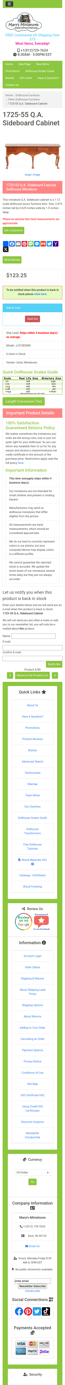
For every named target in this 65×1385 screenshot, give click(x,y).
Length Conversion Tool (24, 401)
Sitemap (32, 784)
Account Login (32, 956)
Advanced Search (32, 761)
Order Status (32, 967)
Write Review (12, 259)
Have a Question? (48, 78)
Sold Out (32, 318)
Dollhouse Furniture (28, 95)
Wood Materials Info (32, 861)
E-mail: (7, 641)
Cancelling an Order (32, 1039)
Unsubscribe (32, 1291)
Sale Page (24, 64)
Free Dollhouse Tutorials (32, 846)
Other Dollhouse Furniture (24, 99)
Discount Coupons (32, 1122)
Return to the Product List (32, 675)
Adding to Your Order (32, 1027)
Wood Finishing (32, 886)
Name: (7, 636)
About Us (32, 705)
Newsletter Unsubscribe (32, 1135)
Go (32, 1181)
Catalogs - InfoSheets (32, 875)
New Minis (42, 64)
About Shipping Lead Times (32, 992)
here (20, 463)
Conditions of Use (32, 1072)
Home (9, 64)
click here (40, 294)
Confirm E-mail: (12, 652)
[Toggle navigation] (9, 4)
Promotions (12, 71)
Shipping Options (32, 1005)
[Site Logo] (32, 22)
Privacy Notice (32, 1061)
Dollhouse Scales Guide (39, 71)
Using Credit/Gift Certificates (32, 1108)
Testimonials (32, 772)
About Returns (32, 1016)
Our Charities (32, 806)
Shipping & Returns (32, 978)
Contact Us (12, 85)
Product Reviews (32, 739)
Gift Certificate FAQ (32, 1095)
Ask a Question (13, 230)
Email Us (32, 1246)
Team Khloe (32, 795)
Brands (9, 78)
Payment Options (32, 1050)
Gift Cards (26, 78)
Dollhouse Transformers (32, 831)
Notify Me (54, 664)
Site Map (32, 1084)
